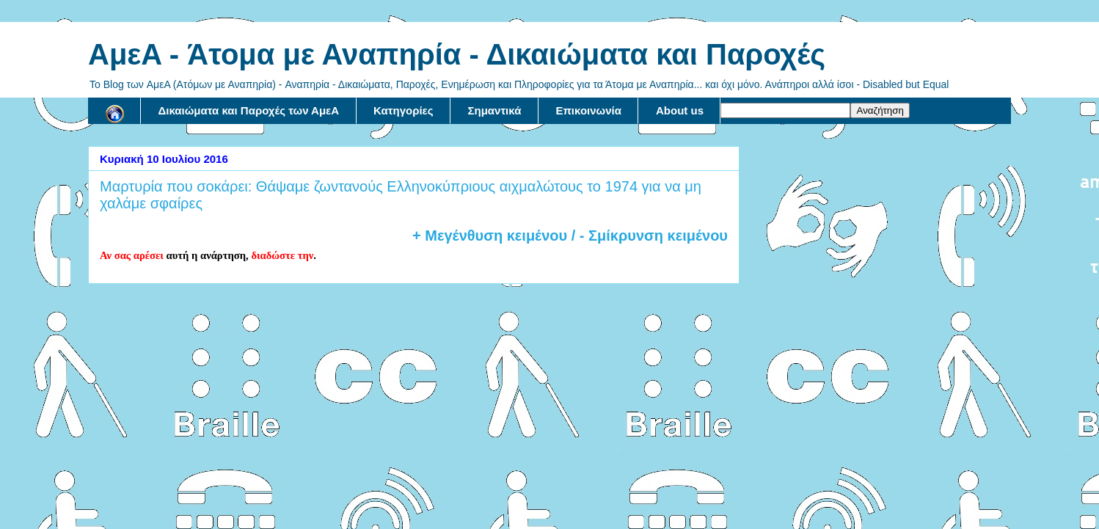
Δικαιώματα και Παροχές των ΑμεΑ (249, 110)
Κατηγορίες (403, 110)
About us (680, 110)
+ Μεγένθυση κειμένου (489, 235)
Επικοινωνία (588, 110)
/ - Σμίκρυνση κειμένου (647, 235)
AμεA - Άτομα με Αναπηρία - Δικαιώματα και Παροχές (456, 54)
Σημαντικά (495, 110)
